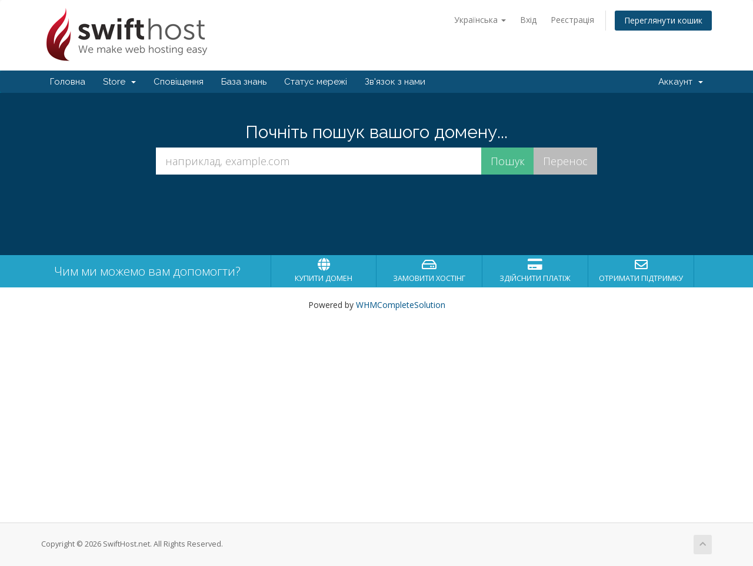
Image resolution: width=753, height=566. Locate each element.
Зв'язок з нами (395, 81)
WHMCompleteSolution (400, 304)
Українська (480, 19)
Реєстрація (572, 19)
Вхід (528, 19)
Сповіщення (179, 81)
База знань (243, 81)
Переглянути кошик (663, 20)
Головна (67, 81)
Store (119, 81)
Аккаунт (680, 81)
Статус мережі (315, 81)
